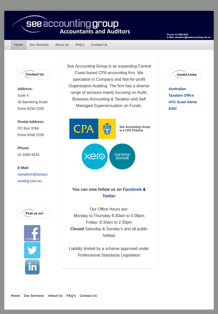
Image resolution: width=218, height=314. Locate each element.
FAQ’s (80, 45)
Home (18, 45)
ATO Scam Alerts (183, 102)
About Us (62, 45)
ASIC (173, 109)
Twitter (108, 196)
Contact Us (99, 45)
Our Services (39, 45)
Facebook (132, 189)
